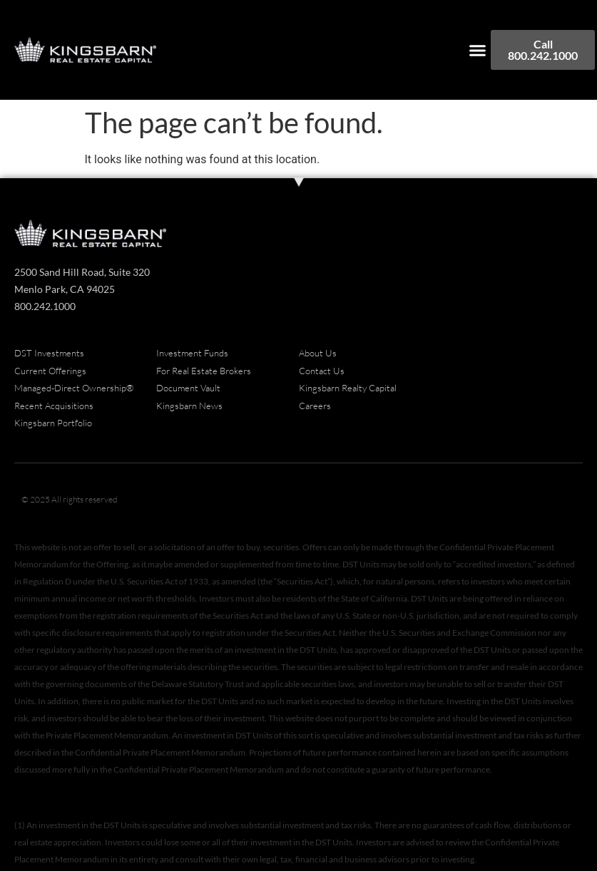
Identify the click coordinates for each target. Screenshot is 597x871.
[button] (477, 49)
